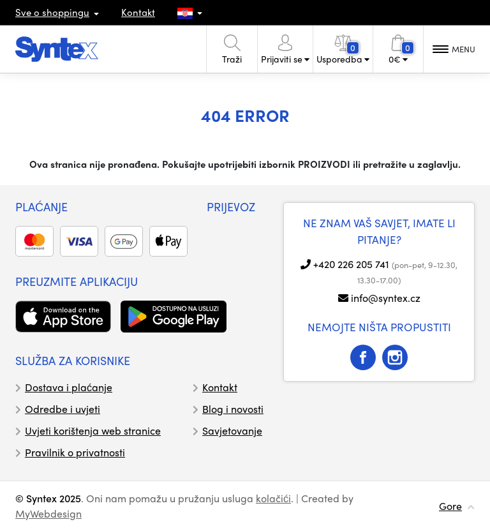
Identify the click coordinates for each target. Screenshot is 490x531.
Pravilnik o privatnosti (75, 452)
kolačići (273, 498)
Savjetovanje (232, 430)
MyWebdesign (48, 513)
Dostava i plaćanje (68, 387)
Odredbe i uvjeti (62, 408)
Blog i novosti (233, 408)
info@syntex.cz (385, 297)
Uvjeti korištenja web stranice (93, 430)
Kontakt (138, 12)
